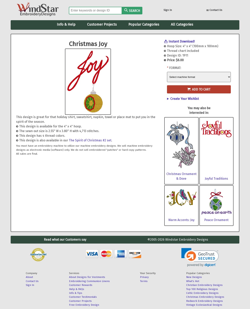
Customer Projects (102, 24)
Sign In (167, 10)
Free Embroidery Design (84, 304)
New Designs (194, 277)
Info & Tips (75, 293)
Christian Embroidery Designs (204, 285)
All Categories (182, 24)
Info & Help (66, 24)
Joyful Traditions (216, 178)
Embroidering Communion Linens (89, 281)
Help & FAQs (76, 289)
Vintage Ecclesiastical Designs (204, 304)
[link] (200, 257)
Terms (144, 281)
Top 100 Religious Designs (202, 289)
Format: (175, 68)
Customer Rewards (80, 285)
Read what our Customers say (65, 239)
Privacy (144, 277)
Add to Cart (198, 89)
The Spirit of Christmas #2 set (90, 140)
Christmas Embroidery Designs (205, 297)
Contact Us (214, 10)
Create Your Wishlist (184, 99)
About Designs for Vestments (87, 277)
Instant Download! (182, 41)
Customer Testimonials (83, 297)
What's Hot (192, 281)
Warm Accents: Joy (181, 220)
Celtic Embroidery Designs (202, 293)
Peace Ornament (216, 220)
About (29, 277)
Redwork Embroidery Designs (204, 301)
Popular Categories (143, 24)
